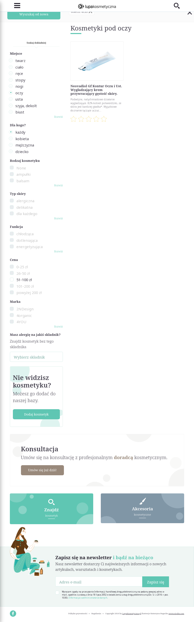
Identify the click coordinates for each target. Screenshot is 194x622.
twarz (20, 60)
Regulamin (96, 613)
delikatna (24, 207)
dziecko (22, 151)
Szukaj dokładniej (36, 42)
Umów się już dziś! (42, 470)
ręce (19, 73)
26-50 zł (23, 273)
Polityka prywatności (77, 613)
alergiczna (25, 200)
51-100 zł (24, 279)
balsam (22, 180)
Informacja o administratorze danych (87, 597)
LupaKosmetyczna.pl (131, 613)
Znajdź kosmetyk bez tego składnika (32, 344)
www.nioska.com (176, 613)
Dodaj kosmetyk (36, 414)
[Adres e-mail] (98, 581)
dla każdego (26, 213)
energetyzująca (29, 246)
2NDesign (25, 308)
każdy (20, 132)
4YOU (21, 321)
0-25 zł (22, 266)
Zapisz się (155, 581)
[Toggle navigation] (15, 6)
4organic (24, 315)
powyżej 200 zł (29, 292)
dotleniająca (27, 240)
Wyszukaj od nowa (33, 14)
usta (19, 99)
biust (19, 111)
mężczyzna (24, 144)
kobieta (22, 138)
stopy (20, 79)
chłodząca (25, 233)
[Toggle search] (179, 5)
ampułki (23, 174)
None (21, 167)
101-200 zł (25, 286)
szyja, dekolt (26, 105)
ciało (19, 67)
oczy (19, 92)
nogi (19, 86)
